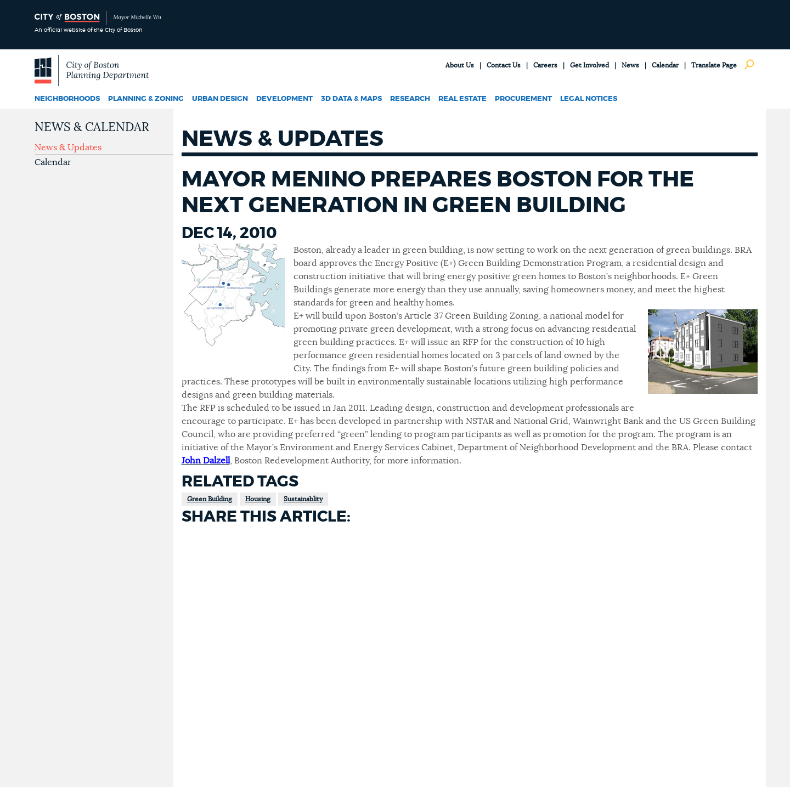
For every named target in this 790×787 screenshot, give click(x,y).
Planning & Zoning (146, 99)
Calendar (665, 65)
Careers (545, 65)
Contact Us (504, 65)
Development (284, 99)
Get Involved (589, 65)
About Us (459, 65)
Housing (257, 499)
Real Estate (462, 99)
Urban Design (220, 99)
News (630, 65)
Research (410, 99)
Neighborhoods (67, 99)
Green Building (209, 499)
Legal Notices (588, 99)
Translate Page (714, 65)
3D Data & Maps (351, 99)
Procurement (523, 99)
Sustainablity (303, 499)
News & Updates (68, 147)
